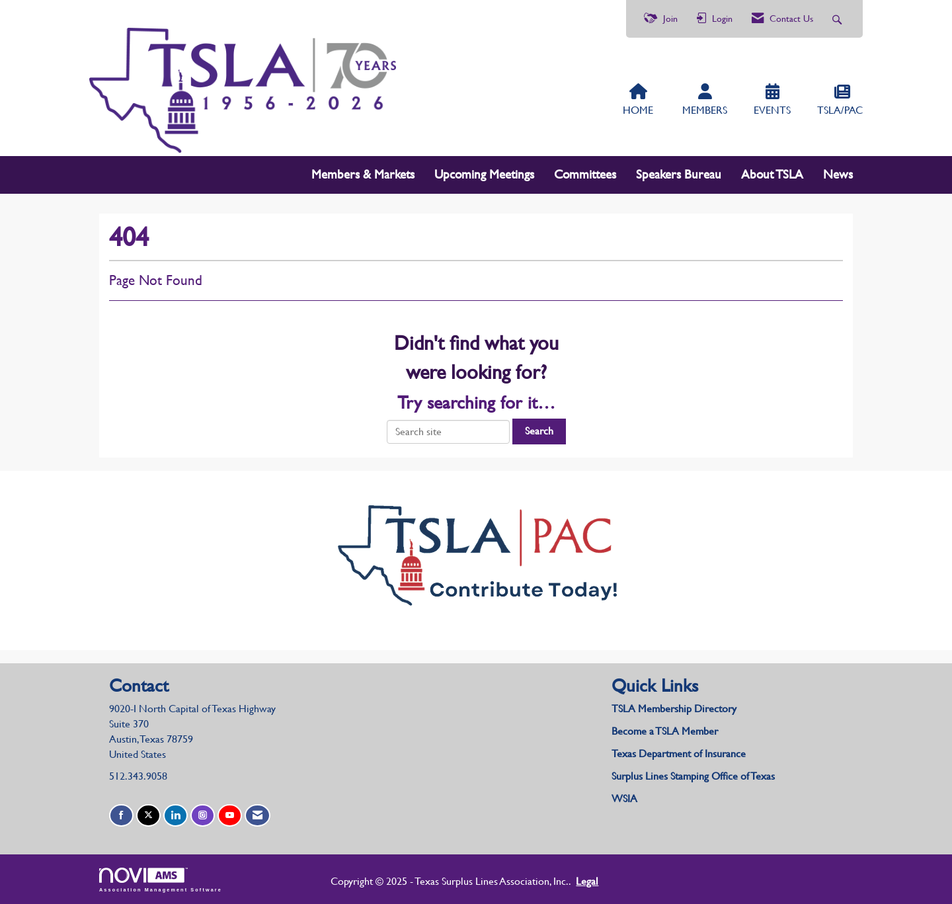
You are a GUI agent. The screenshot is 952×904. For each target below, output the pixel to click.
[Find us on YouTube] (230, 815)
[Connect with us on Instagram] (202, 815)
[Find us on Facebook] (121, 815)
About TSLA (772, 174)
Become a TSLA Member (665, 731)
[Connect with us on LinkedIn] (175, 815)
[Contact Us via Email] (257, 815)
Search (539, 431)
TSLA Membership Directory (674, 708)
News (838, 174)
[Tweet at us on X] (148, 815)
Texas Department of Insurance (680, 753)
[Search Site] (839, 19)
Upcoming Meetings (484, 174)
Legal (587, 881)
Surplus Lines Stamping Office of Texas (693, 776)
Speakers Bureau (678, 174)
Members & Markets (363, 174)
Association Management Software (160, 880)
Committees (585, 174)
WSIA (624, 798)
